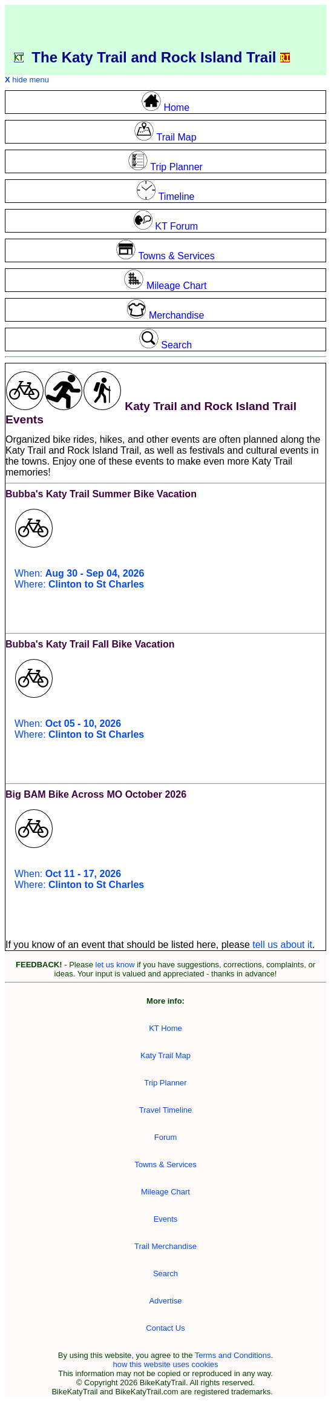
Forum (165, 1137)
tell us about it (282, 944)
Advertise (165, 1300)
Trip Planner (165, 1082)
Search (165, 1273)
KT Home (165, 1028)
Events (166, 1219)
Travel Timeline (165, 1110)
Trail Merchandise (165, 1246)
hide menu (27, 79)
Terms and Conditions (233, 1355)
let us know (115, 964)
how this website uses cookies (165, 1364)
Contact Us (165, 1328)
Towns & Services (165, 1164)
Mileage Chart (165, 1191)
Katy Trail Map (165, 1055)
